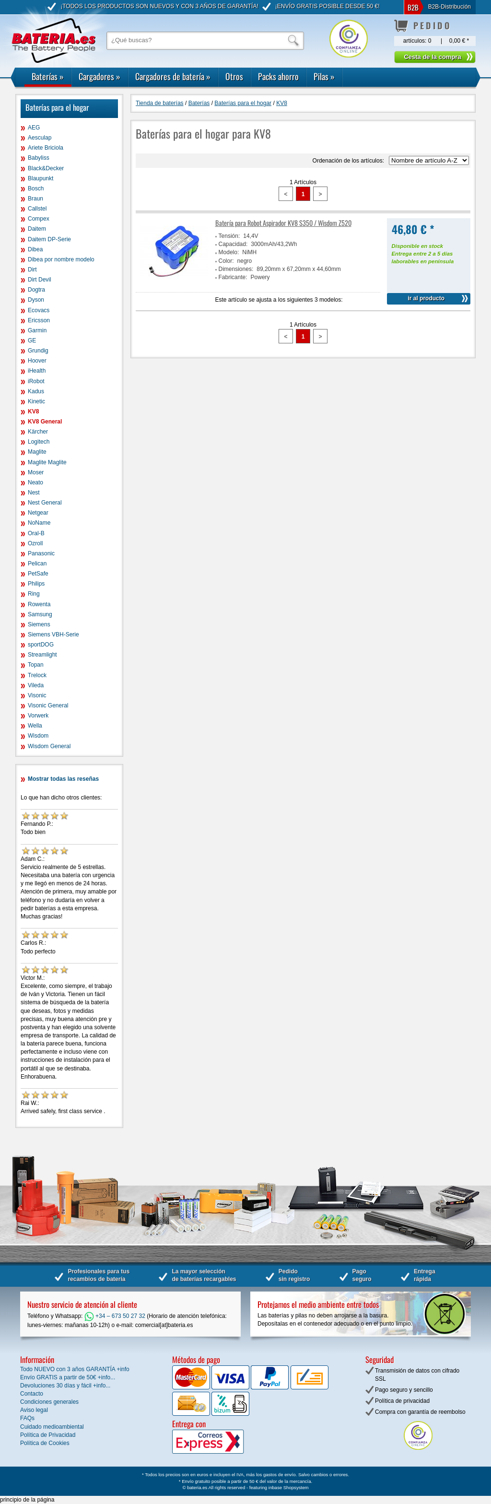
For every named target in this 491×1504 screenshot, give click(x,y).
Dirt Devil (39, 279)
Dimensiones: (236, 269)
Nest (34, 492)
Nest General (45, 502)
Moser (36, 472)
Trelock (37, 675)
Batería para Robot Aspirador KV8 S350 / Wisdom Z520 (283, 223)
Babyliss (38, 157)
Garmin (37, 330)
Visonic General (48, 705)
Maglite (37, 451)
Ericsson (39, 320)
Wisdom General (49, 746)
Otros (234, 76)
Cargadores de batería (172, 76)
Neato (35, 482)
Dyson (36, 299)
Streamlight (42, 654)
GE (32, 340)
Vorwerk (38, 715)
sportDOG (41, 644)
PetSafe (38, 573)
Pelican (37, 563)
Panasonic (41, 553)
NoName (39, 522)
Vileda (36, 685)
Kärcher (38, 431)
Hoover (37, 360)
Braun (35, 198)
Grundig (38, 350)
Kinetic (36, 401)
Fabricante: (233, 277)
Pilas (324, 76)
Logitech (38, 441)
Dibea (35, 249)
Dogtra (36, 289)
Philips (36, 583)
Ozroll (35, 543)
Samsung (40, 614)
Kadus (36, 391)
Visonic (37, 695)
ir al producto (426, 298)
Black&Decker (46, 168)
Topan (36, 664)
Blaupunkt (40, 178)
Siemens (39, 624)
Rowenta (39, 604)
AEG (34, 127)
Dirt (32, 269)
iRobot (36, 381)
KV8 (33, 411)
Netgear (38, 512)
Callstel (37, 208)
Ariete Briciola (45, 147)
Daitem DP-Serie (49, 239)
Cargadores (99, 76)
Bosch (36, 188)
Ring (34, 593)
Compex (38, 218)
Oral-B (36, 533)
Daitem (37, 228)
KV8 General (45, 421)
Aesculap (39, 137)
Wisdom (38, 735)
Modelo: (229, 252)
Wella (35, 725)
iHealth (37, 370)
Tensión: (229, 236)
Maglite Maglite (47, 462)
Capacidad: (233, 244)
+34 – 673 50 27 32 (114, 1316)
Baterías (48, 76)
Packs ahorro (278, 76)
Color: (226, 261)
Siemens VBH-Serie (53, 634)
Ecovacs (38, 310)
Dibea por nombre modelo (61, 259)
